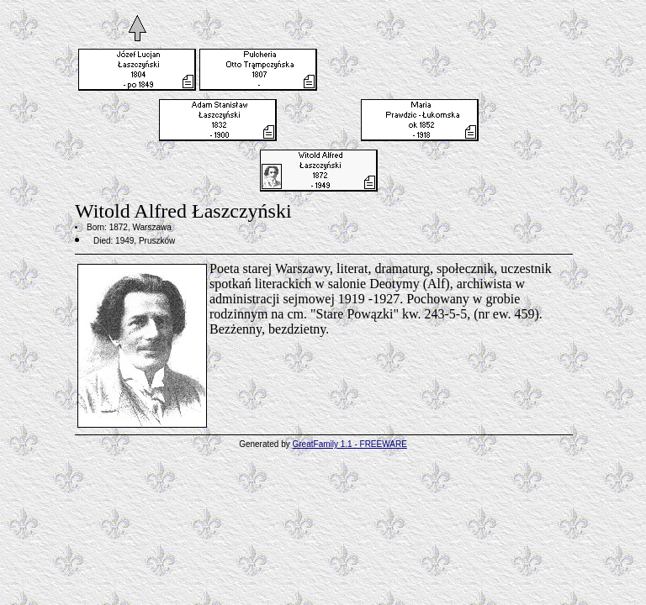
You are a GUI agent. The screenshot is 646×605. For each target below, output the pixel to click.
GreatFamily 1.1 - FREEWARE (350, 444)
